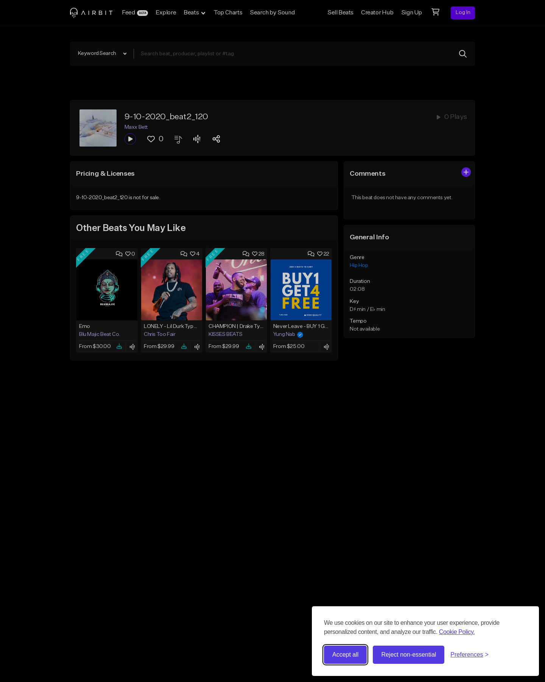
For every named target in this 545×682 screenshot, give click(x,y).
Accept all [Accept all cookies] (345, 654)
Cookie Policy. (457, 632)
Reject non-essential (408, 654)
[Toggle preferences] (469, 654)
